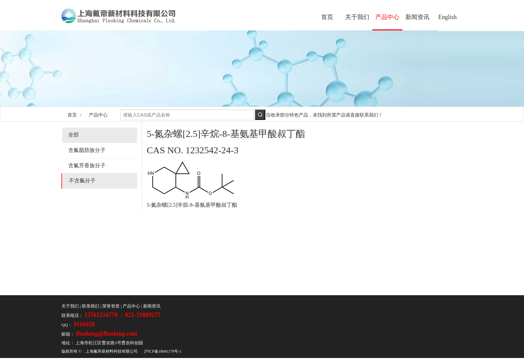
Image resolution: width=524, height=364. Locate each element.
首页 (327, 17)
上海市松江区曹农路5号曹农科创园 (109, 342)
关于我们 (357, 17)
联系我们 (90, 306)
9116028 (83, 324)
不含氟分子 (82, 180)
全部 (73, 135)
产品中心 (387, 17)
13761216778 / (104, 315)
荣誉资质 (111, 306)
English (447, 17)
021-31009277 (142, 315)
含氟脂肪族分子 (87, 150)
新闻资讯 (417, 17)
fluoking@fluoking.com (106, 333)
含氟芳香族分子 (87, 165)
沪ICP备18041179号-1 (162, 351)
